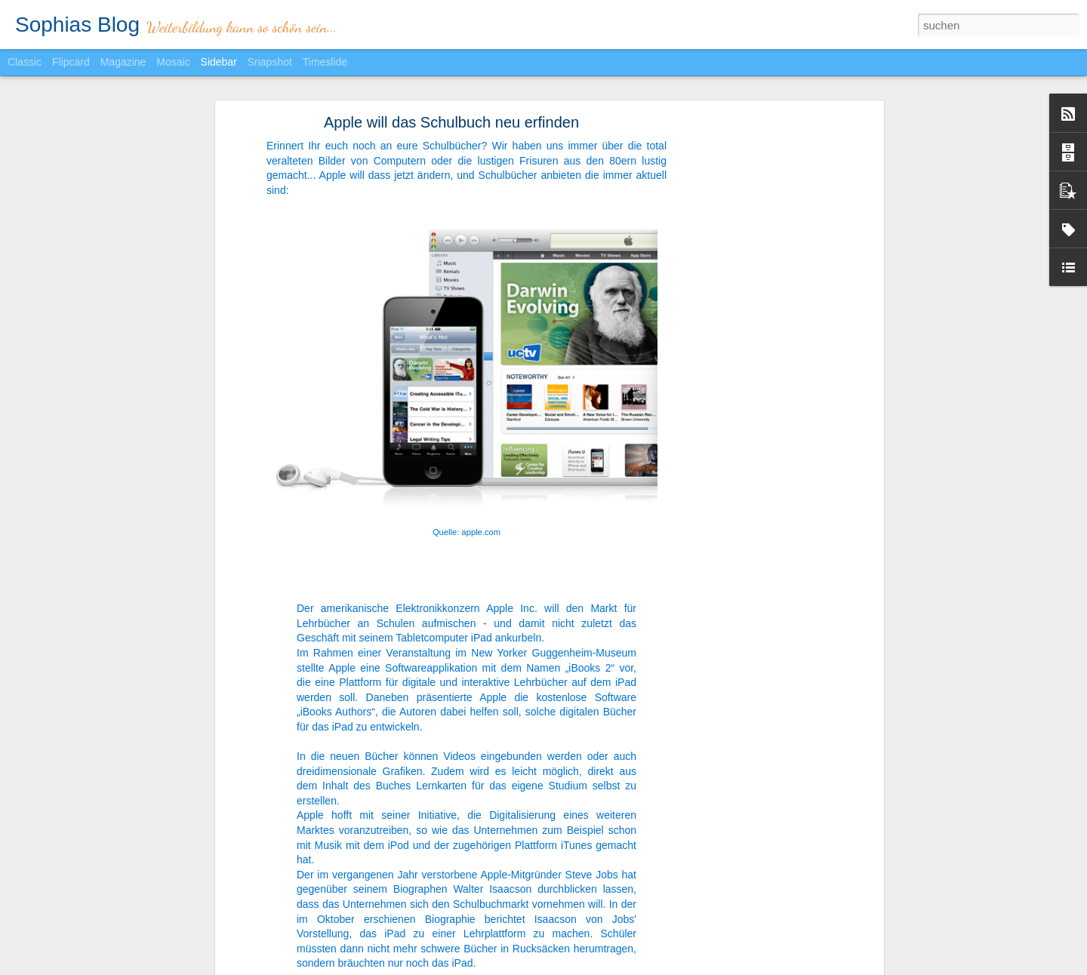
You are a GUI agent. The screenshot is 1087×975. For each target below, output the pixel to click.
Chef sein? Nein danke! (84, 941)
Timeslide (325, 62)
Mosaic (172, 62)
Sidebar (219, 62)
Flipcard (71, 62)
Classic (25, 62)
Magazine (123, 62)
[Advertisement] (749, 310)
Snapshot (270, 62)
